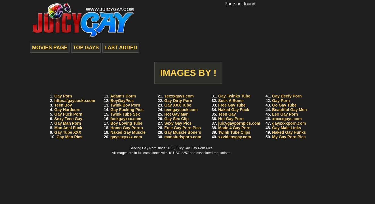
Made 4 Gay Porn (234, 128)
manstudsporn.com (182, 137)
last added (120, 47)
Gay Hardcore (67, 109)
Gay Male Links (286, 128)
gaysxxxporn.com (289, 123)
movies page (50, 47)
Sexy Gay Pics (177, 123)
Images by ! (188, 73)
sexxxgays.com (179, 96)
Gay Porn (63, 96)
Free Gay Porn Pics (182, 128)
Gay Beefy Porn (287, 96)
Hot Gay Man (176, 114)
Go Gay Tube (284, 105)
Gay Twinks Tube (234, 96)
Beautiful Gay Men (289, 109)
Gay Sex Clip (176, 118)
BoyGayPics (122, 100)
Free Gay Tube (231, 105)
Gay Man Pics (69, 137)
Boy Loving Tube (126, 123)
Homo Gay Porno (126, 128)
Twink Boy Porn (125, 105)
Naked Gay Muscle (128, 132)
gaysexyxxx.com (126, 137)
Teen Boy (63, 105)
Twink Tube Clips (234, 132)
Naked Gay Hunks (289, 132)
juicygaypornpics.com (239, 123)
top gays (86, 47)
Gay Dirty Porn (178, 100)
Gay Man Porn (67, 123)
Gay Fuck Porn (68, 114)
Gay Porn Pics (201, 148)
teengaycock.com (181, 109)
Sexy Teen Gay (68, 118)
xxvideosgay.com (234, 137)
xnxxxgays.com (287, 118)
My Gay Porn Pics (289, 137)
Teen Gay (227, 114)
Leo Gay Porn (285, 114)
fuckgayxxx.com (125, 118)
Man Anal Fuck (68, 128)
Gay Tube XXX (67, 132)
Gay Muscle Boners (182, 132)
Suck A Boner (231, 100)
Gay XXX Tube (177, 105)
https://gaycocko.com (74, 100)
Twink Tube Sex (125, 114)
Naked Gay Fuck (233, 109)
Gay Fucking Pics (127, 109)
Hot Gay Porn (230, 118)
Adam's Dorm (123, 96)
